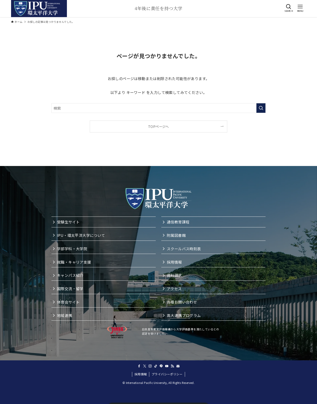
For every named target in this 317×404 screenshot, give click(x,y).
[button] (288, 8)
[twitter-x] (145, 366)
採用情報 (141, 374)
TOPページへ (158, 126)
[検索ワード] (158, 108)
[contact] (178, 366)
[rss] (172, 366)
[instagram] (150, 366)
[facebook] (139, 366)
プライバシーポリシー (167, 374)
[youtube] (167, 366)
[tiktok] (156, 366)
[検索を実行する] (261, 108)
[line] (161, 366)
